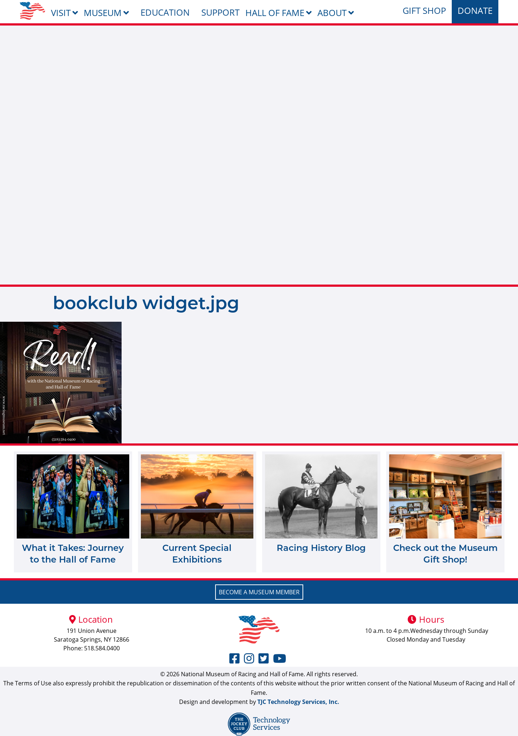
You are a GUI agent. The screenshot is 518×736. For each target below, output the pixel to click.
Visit (61, 13)
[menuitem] (33, 10)
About (332, 13)
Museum (103, 13)
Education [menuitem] (165, 12)
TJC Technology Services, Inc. (298, 702)
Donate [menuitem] (475, 10)
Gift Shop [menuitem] (424, 10)
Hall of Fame (274, 13)
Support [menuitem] (220, 12)
